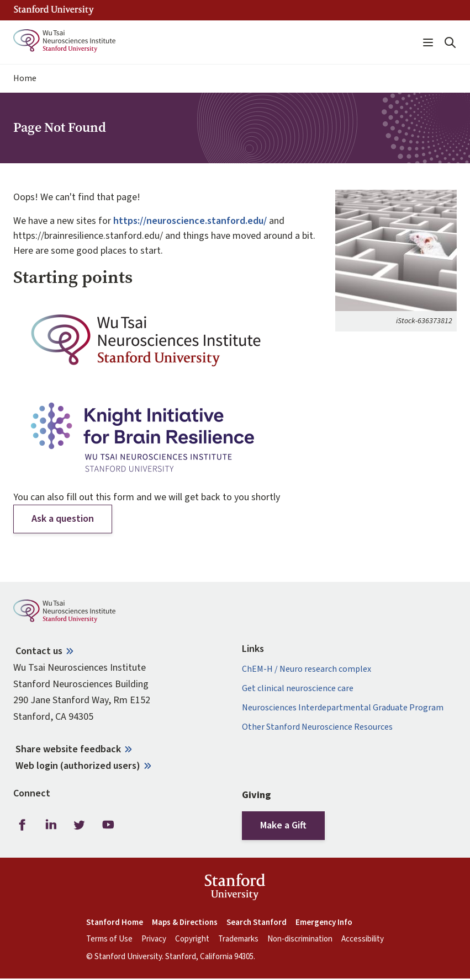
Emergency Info (323, 923)
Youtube (108, 824)
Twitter (79, 824)
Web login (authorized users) (77, 766)
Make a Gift (283, 825)
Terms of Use (109, 939)
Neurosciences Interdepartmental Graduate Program (342, 708)
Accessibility (362, 939)
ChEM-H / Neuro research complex (306, 669)
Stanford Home (114, 923)
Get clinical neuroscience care (297, 688)
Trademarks (238, 939)
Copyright (192, 939)
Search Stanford (256, 923)
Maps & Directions (185, 923)
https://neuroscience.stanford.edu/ (190, 221)
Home (24, 78)
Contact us (38, 651)
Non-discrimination (299, 939)
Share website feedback (68, 749)
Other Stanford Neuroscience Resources (317, 727)
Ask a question (62, 519)
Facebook (22, 824)
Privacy (153, 939)
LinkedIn (51, 824)
